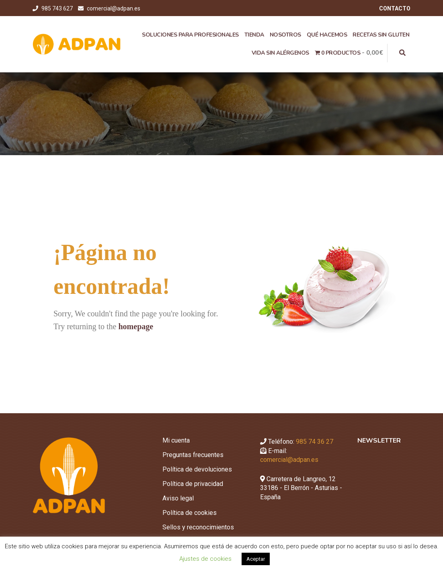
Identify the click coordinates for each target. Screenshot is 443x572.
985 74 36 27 (314, 441)
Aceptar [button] (255, 559)
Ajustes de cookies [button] (205, 558)
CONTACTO (394, 8)
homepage (135, 326)
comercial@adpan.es (113, 8)
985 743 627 (57, 8)
